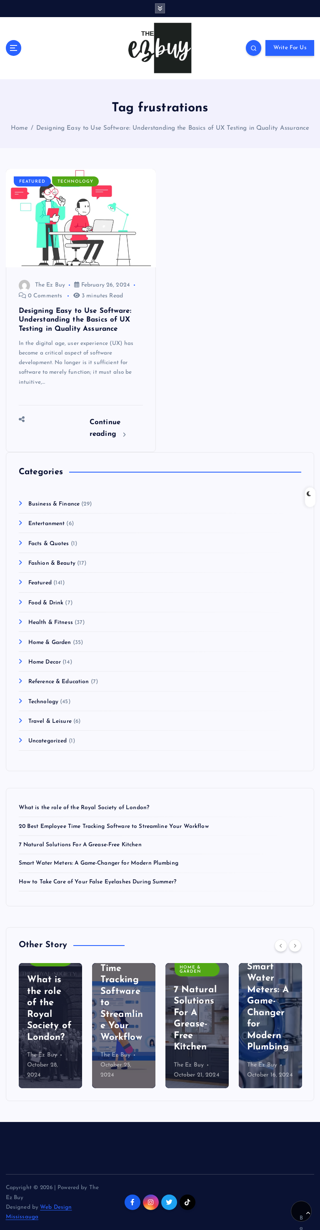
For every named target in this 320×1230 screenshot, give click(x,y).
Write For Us (290, 47)
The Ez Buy (42, 285)
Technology (75, 181)
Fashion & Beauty (51, 563)
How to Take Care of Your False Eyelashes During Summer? (97, 882)
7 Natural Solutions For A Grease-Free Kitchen (80, 845)
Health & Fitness (50, 622)
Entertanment (46, 523)
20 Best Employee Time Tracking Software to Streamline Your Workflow (114, 826)
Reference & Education (58, 681)
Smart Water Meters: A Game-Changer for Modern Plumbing (98, 863)
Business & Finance (54, 504)
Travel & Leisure (50, 721)
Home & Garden (49, 642)
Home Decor (44, 662)
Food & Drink (46, 603)
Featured (32, 181)
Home (19, 128)
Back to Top (305, 1216)
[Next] (295, 945)
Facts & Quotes (48, 543)
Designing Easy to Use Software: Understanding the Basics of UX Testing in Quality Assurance (172, 128)
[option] (50, 1025)
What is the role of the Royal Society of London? (84, 807)
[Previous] (281, 945)
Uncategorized (47, 741)
